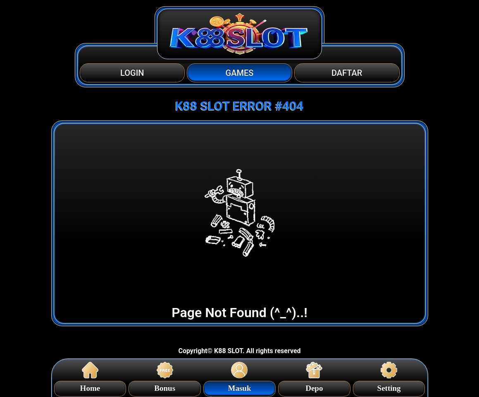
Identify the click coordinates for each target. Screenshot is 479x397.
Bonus (164, 386)
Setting (389, 386)
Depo (314, 386)
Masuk (239, 386)
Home (90, 386)
